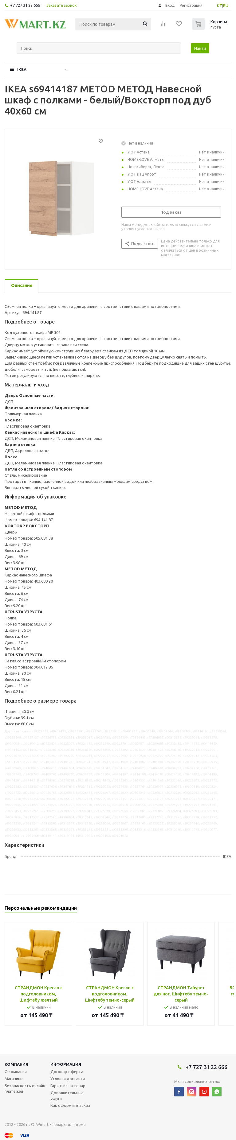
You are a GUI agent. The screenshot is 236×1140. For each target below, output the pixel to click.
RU (225, 5)
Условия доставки (67, 1078)
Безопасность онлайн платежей (25, 1088)
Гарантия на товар (67, 1086)
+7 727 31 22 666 (25, 5)
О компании (16, 1071)
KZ (219, 5)
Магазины (14, 1078)
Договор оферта (66, 1071)
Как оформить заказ (70, 1105)
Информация (65, 1064)
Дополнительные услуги (67, 1095)
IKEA (21, 69)
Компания (16, 1064)
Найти (200, 48)
